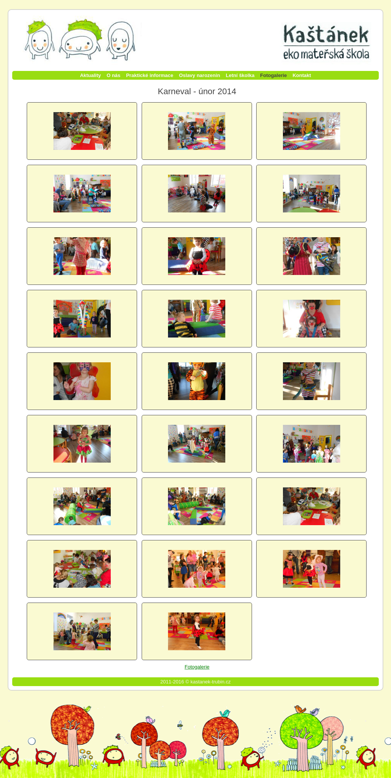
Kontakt (301, 75)
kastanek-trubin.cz (211, 682)
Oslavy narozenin (199, 75)
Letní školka (240, 75)
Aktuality (90, 75)
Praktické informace (149, 75)
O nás (113, 75)
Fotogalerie (273, 75)
